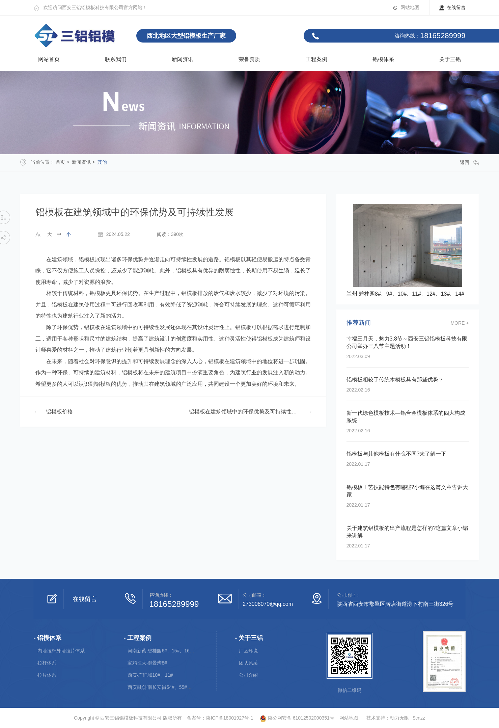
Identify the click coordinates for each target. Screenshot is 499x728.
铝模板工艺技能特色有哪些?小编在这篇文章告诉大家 (407, 490)
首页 (60, 162)
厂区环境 (248, 650)
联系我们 (116, 59)
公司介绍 (248, 675)
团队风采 (248, 663)
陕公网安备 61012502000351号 (294, 718)
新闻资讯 (182, 59)
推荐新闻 (358, 323)
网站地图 (409, 7)
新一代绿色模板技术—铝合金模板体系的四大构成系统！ (405, 416)
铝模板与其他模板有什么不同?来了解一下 (396, 454)
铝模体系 (383, 59)
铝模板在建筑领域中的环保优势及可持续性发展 (245, 411)
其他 (102, 162)
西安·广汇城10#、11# (150, 675)
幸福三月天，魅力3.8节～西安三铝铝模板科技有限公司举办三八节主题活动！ (406, 342)
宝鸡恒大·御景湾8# (147, 663)
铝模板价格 (59, 411)
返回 (469, 162)
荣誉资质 (249, 59)
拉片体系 (46, 675)
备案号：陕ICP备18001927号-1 (220, 718)
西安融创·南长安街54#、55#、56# (164, 687)
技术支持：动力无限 (387, 718)
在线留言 (456, 7)
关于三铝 (450, 59)
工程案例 (316, 59)
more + (459, 323)
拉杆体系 (46, 663)
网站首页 (49, 59)
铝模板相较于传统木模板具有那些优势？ (395, 379)
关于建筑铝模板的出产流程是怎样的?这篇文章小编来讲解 (407, 531)
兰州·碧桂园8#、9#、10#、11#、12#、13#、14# (405, 294)
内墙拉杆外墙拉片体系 (61, 650)
